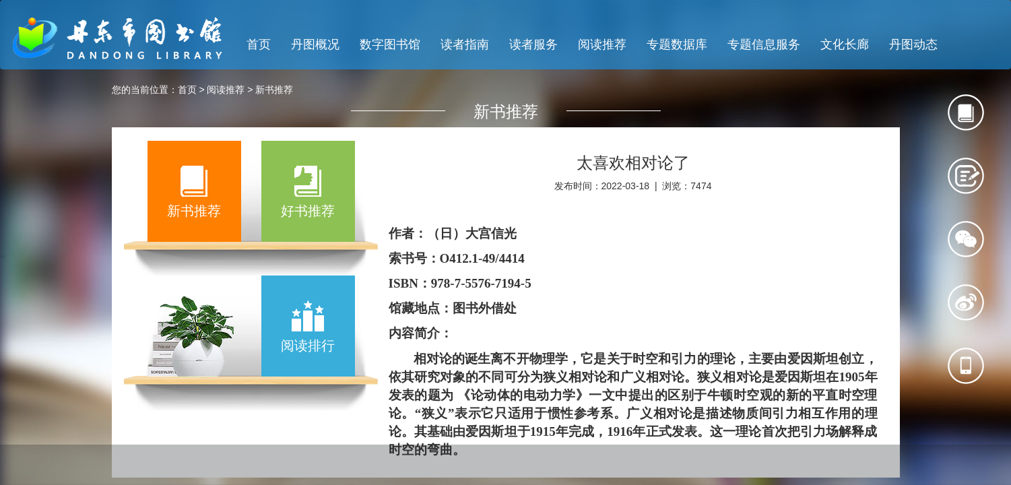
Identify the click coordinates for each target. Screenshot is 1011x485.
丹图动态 (913, 44)
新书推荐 (274, 89)
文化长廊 (844, 44)
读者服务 (533, 44)
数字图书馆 (390, 44)
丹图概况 (315, 44)
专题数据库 (677, 44)
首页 (259, 44)
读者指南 (465, 44)
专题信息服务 (763, 44)
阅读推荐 (602, 44)
